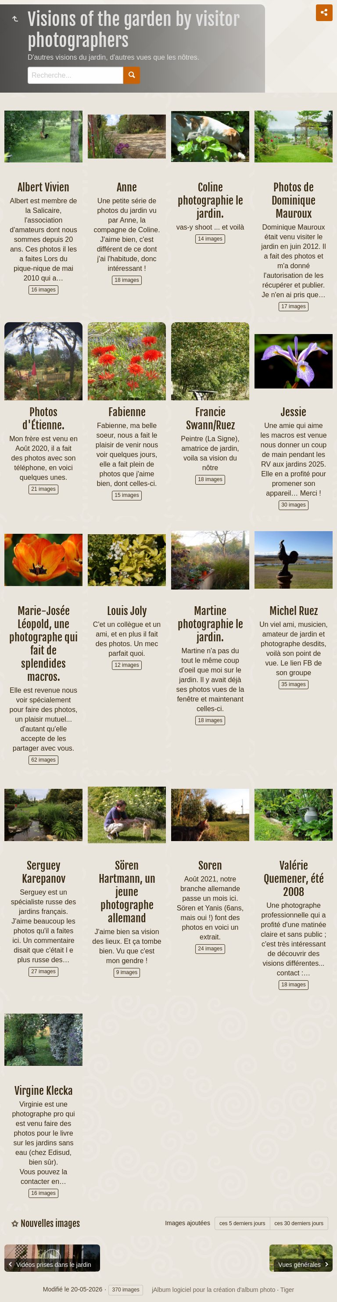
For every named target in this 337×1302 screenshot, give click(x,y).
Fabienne (127, 412)
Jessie (293, 412)
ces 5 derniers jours (242, 1223)
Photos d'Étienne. (43, 419)
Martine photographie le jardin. (210, 624)
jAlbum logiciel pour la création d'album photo (213, 1289)
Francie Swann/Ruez (210, 419)
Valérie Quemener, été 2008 (294, 879)
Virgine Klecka (43, 1090)
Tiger (287, 1289)
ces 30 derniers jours (299, 1223)
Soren (210, 865)
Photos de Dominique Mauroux (293, 200)
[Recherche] (75, 75)
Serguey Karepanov (43, 872)
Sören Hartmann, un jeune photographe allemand (127, 892)
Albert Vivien (43, 187)
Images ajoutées (187, 1222)
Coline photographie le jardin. (210, 200)
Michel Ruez (293, 611)
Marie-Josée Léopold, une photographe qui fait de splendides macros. (43, 643)
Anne (127, 187)
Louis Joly (127, 611)
